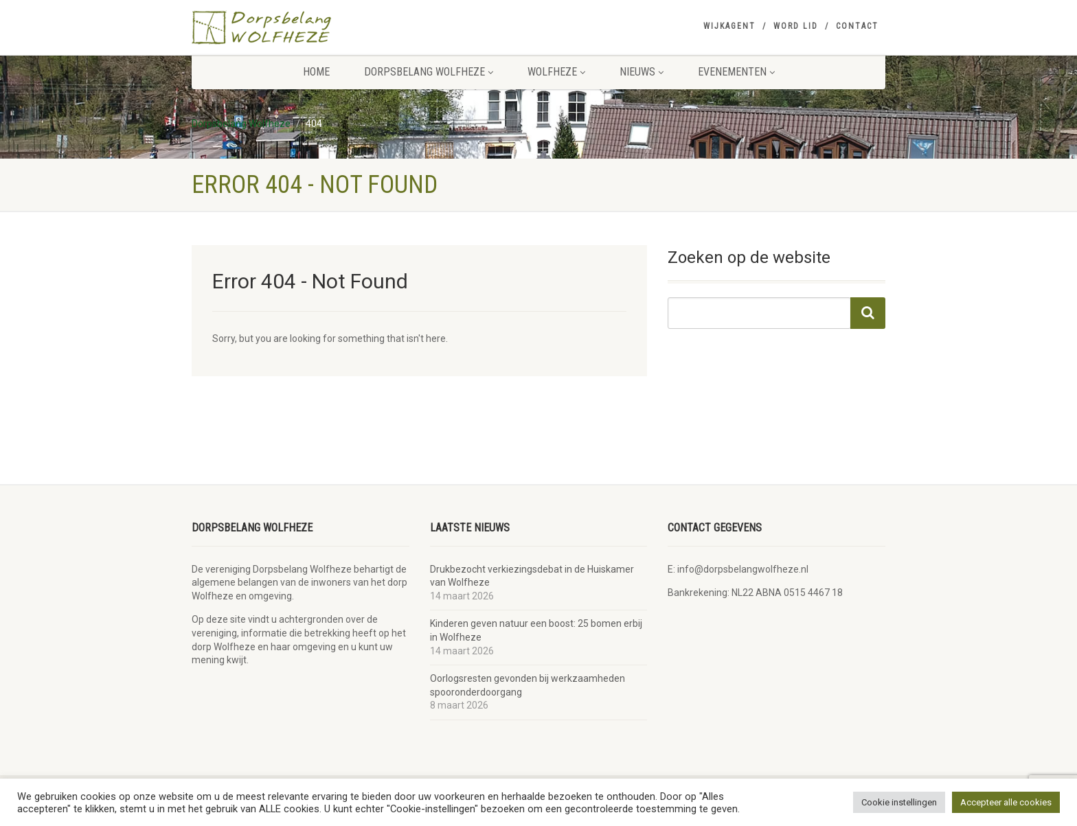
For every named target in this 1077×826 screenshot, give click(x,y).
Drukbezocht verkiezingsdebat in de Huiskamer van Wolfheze (532, 576)
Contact (857, 26)
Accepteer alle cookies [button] (1006, 802)
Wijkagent (729, 26)
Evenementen (736, 71)
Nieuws (642, 71)
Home (316, 71)
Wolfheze (556, 71)
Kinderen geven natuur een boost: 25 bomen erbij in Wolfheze (536, 630)
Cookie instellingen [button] (899, 802)
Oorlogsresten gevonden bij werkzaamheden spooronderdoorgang (527, 685)
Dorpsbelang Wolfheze (428, 71)
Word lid (795, 26)
